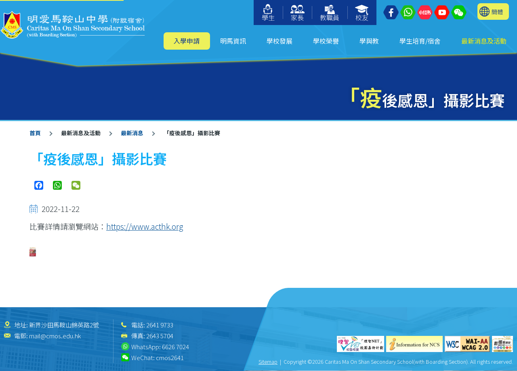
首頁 (35, 133)
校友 (362, 13)
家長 (297, 13)
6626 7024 (175, 346)
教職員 (329, 13)
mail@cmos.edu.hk (55, 335)
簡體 (497, 11)
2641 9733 (159, 325)
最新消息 (132, 133)
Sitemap (267, 361)
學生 (268, 13)
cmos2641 (170, 357)
